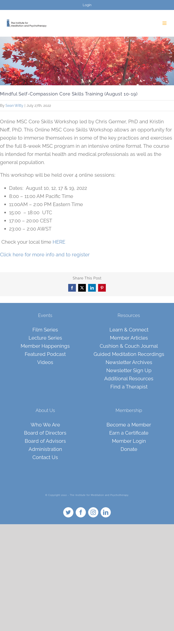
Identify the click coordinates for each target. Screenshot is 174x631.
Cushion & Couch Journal (129, 346)
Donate (129, 449)
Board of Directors (45, 433)
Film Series (45, 330)
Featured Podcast (45, 354)
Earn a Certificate (128, 433)
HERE (59, 242)
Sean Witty (14, 105)
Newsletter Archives (129, 362)
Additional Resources (128, 378)
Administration (45, 449)
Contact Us (45, 457)
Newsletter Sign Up (129, 370)
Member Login (129, 441)
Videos (45, 362)
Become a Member (128, 425)
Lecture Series (45, 338)
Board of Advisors (45, 441)
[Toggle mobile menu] (164, 23)
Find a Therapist (128, 387)
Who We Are (45, 425)
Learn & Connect (128, 330)
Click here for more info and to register (45, 254)
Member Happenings (45, 346)
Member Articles (129, 338)
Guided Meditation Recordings (129, 354)
